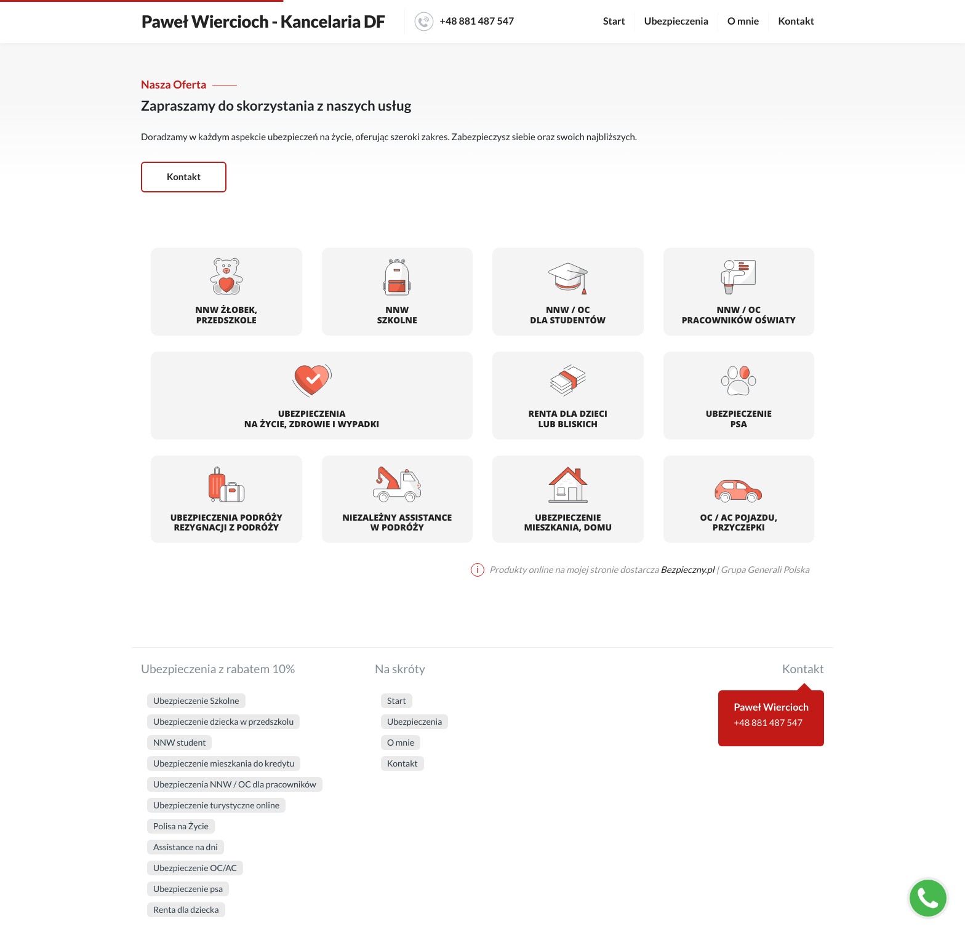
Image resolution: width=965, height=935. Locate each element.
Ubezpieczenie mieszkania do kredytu (223, 763)
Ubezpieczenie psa (188, 888)
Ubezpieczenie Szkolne (196, 700)
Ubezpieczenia (676, 21)
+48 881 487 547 (464, 21)
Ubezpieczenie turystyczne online (216, 805)
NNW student (179, 742)
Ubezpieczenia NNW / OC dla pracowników (234, 784)
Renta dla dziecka (186, 909)
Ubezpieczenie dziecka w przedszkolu (223, 721)
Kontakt (796, 21)
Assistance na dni (185, 847)
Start (614, 21)
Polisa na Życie (181, 826)
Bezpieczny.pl (687, 569)
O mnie (743, 21)
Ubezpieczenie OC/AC (195, 867)
